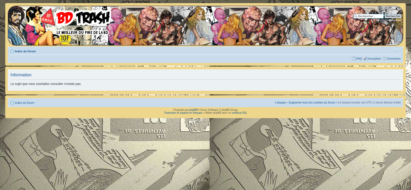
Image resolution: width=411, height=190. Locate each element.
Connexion (394, 58)
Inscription (374, 58)
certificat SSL (239, 112)
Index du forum (25, 51)
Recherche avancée (389, 20)
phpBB (193, 109)
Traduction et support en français (183, 112)
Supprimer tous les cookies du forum (312, 102)
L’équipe (280, 102)
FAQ (359, 58)
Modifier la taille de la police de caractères (397, 50)
